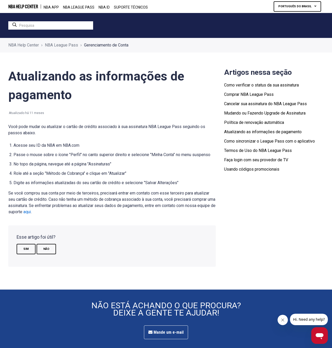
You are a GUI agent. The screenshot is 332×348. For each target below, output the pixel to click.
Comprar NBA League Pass (249, 94)
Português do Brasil (295, 6)
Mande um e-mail (166, 332)
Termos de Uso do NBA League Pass (258, 150)
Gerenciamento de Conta (106, 45)
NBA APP (51, 7)
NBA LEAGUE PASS (78, 7)
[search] (50, 25)
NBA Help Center (23, 45)
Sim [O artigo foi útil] (26, 249)
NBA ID (104, 7)
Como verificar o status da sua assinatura (261, 85)
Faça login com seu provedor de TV (256, 159)
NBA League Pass (61, 45)
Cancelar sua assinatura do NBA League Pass (265, 103)
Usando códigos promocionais (251, 169)
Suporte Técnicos (131, 7)
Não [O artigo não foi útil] (46, 249)
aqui (27, 211)
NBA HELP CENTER (23, 6)
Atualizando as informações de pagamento (263, 131)
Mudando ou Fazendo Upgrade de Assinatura (265, 113)
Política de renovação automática (254, 122)
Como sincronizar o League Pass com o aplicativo (269, 141)
